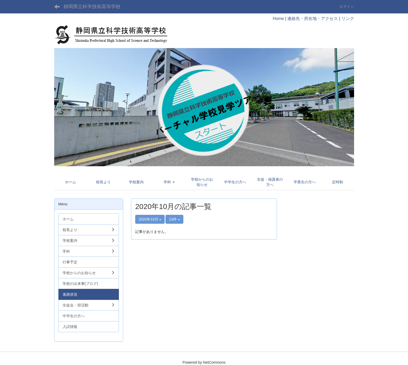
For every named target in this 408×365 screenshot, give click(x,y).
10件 (174, 219)
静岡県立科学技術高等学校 (92, 6)
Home (278, 18)
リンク (347, 18)
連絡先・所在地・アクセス (312, 18)
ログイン (346, 6)
